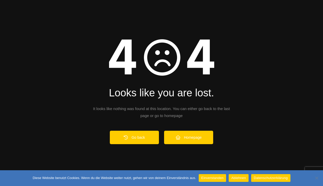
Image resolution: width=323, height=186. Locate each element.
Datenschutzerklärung (271, 178)
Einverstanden (212, 178)
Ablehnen (238, 178)
